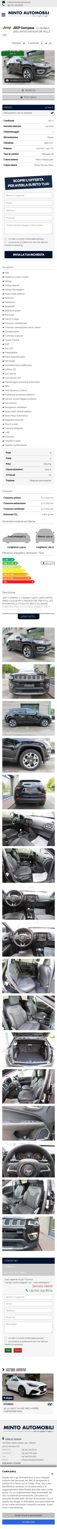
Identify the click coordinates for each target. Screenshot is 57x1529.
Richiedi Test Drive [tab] (15, 1273)
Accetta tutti (28, 1522)
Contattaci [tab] (11, 1261)
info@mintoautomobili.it (18, 2)
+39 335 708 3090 (29, 1453)
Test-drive (28, 97)
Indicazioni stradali (11, 1463)
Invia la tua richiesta (28, 254)
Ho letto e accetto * (26, 239)
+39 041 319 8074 (15, 5)
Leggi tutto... (28, 616)
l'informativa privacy (34, 239)
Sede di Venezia (13, 1439)
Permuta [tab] (10, 1267)
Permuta (28, 90)
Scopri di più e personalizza (28, 1515)
